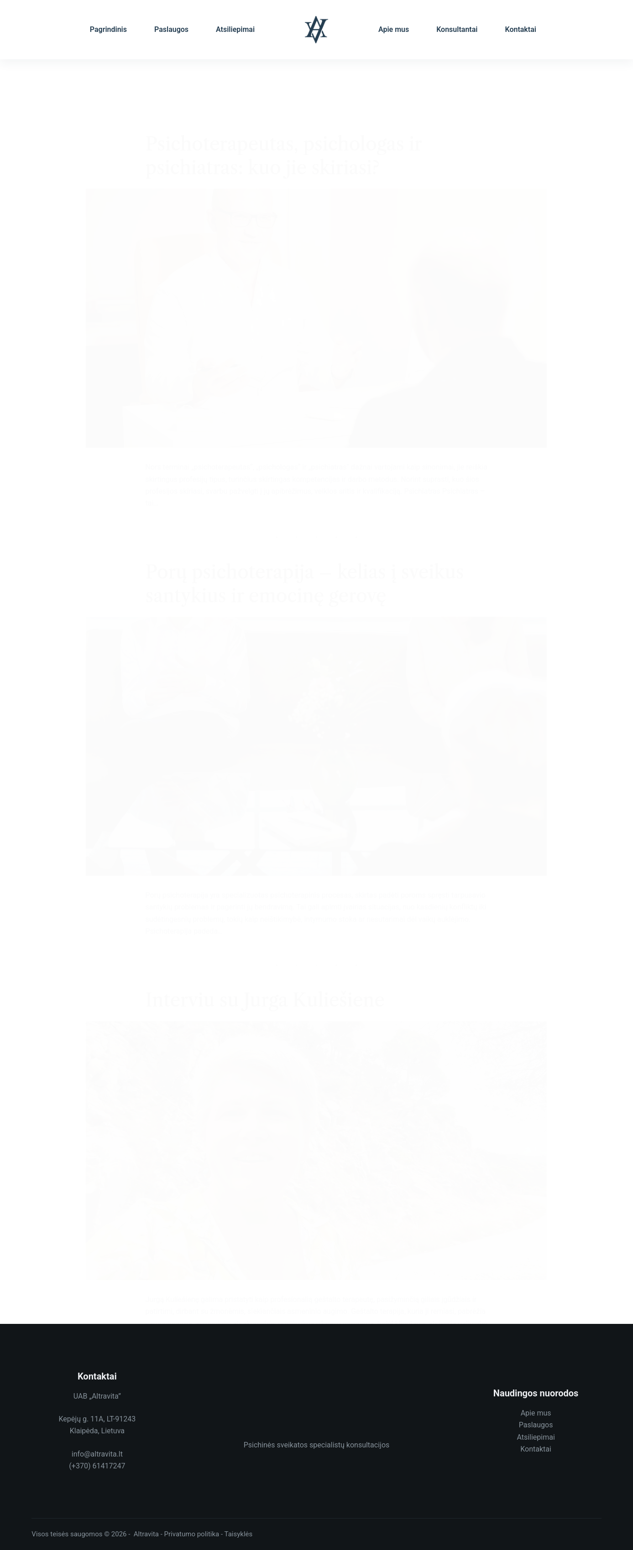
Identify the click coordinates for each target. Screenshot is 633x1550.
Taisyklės (239, 1534)
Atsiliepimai (235, 29)
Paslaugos (171, 29)
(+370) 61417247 (97, 1466)
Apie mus (393, 29)
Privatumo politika (192, 1534)
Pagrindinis (108, 29)
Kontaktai (520, 29)
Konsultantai (456, 29)
